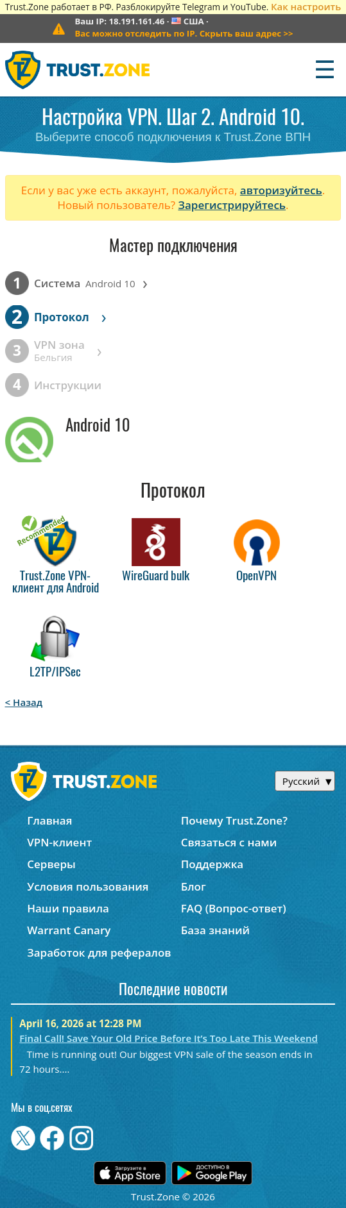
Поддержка (212, 864)
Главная (49, 820)
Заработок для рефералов (99, 952)
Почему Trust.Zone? (234, 820)
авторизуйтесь (281, 190)
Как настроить (306, 6)
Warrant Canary (68, 930)
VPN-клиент (59, 842)
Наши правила (68, 908)
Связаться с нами (229, 842)
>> (183, 33)
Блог (193, 886)
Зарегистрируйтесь (232, 204)
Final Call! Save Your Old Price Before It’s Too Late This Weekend (168, 1038)
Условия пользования (87, 886)
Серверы (51, 864)
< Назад (24, 702)
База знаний (215, 930)
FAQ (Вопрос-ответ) (233, 908)
